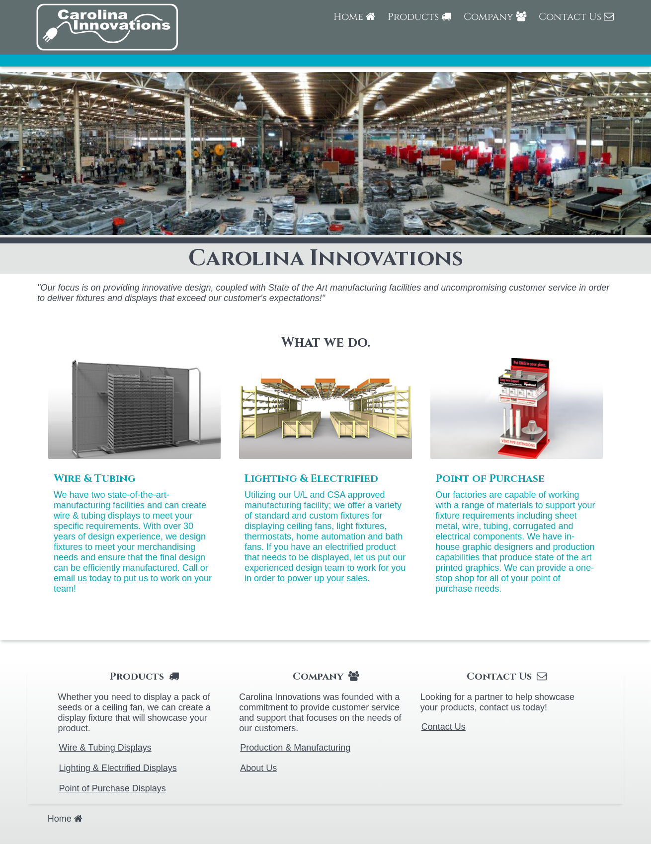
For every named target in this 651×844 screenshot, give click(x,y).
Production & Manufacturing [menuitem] (295, 748)
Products (419, 16)
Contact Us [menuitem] (443, 727)
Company (495, 16)
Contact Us (576, 16)
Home (354, 16)
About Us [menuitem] (258, 768)
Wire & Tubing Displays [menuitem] (105, 748)
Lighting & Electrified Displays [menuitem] (118, 768)
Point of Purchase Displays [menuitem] (112, 788)
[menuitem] (354, 21)
